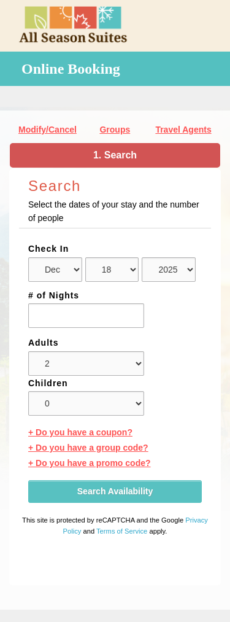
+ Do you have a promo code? (89, 463)
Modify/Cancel (47, 129)
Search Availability (115, 491)
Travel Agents (183, 129)
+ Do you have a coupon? (80, 432)
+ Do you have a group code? (88, 448)
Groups (114, 129)
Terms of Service (121, 531)
